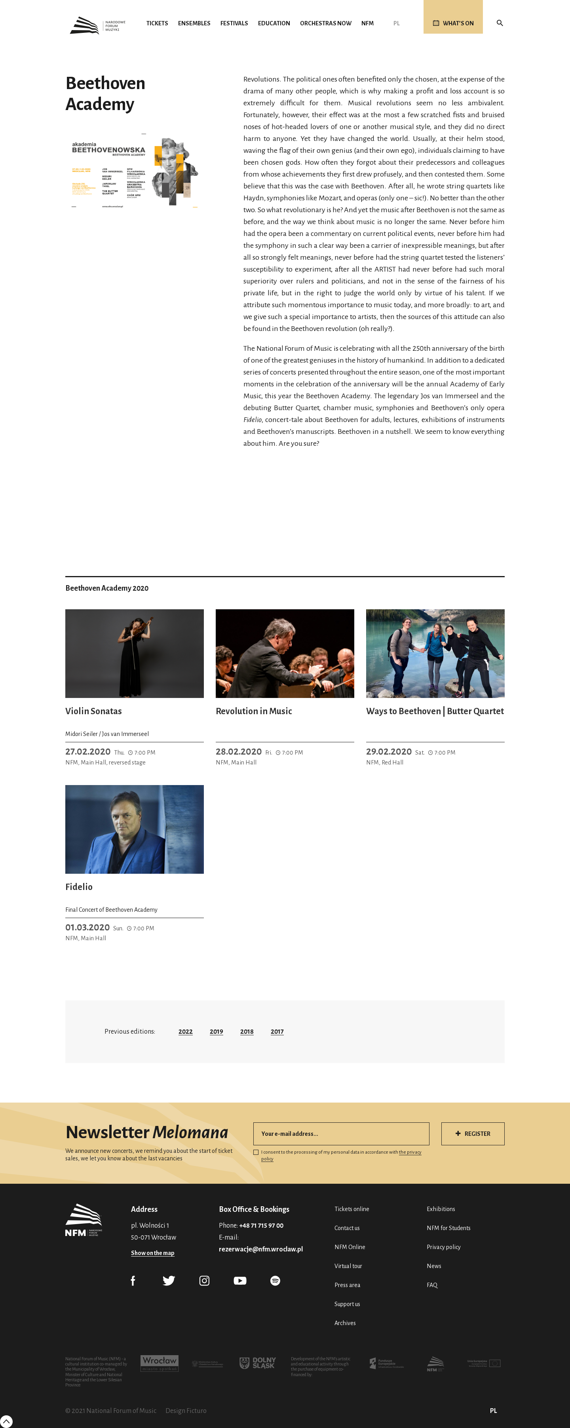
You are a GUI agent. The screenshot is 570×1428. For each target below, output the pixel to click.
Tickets (157, 23)
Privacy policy (444, 1247)
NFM (367, 23)
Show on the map (153, 1253)
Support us (347, 1304)
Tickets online (351, 1209)
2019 (216, 1031)
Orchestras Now (326, 23)
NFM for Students (449, 1228)
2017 (277, 1031)
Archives (345, 1323)
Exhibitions (441, 1209)
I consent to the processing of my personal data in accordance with (337, 1156)
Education (274, 23)
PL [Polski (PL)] (396, 23)
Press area (347, 1285)
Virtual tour (348, 1266)
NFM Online (349, 1247)
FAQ (432, 1285)
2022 (186, 1031)
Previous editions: (129, 1031)
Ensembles (194, 23)
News (434, 1266)
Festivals (234, 23)
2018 (247, 1031)
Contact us (347, 1228)
